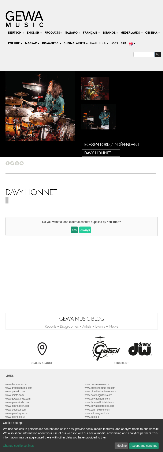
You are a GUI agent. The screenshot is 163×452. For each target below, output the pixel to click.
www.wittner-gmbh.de (97, 413)
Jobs (114, 43)
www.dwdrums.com (16, 384)
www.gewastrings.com (18, 398)
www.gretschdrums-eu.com (100, 387)
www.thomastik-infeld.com (99, 402)
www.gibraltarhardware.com (100, 391)
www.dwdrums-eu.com (97, 384)
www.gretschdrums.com (18, 387)
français (91, 32)
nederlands (132, 32)
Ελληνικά (99, 43)
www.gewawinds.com (17, 402)
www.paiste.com (14, 395)
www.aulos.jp (92, 416)
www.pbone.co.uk (15, 416)
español (110, 32)
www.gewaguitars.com (97, 398)
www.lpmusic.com (15, 391)
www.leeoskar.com (15, 409)
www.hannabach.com (17, 405)
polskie (15, 43)
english (34, 32)
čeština (152, 32)
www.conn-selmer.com (97, 409)
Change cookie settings (18, 445)
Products (53, 32)
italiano (72, 32)
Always (85, 230)
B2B (123, 43)
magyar (32, 43)
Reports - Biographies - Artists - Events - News (81, 326)
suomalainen (76, 43)
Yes (74, 230)
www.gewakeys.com (16, 413)
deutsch (16, 32)
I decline (121, 445)
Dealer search (41, 363)
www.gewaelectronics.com (100, 405)
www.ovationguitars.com (98, 395)
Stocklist (121, 363)
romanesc (51, 43)
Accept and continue (144, 445)
